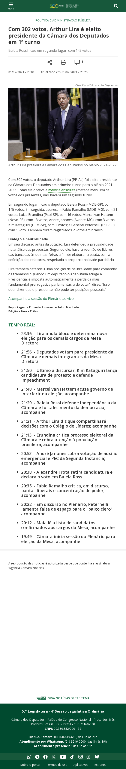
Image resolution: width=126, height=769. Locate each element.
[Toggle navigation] (116, 6)
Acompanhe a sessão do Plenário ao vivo (41, 298)
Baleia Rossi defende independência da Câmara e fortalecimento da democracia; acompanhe (68, 407)
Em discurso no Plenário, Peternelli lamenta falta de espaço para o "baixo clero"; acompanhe (67, 509)
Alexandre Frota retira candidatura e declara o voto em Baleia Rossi (66, 474)
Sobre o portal (30, 765)
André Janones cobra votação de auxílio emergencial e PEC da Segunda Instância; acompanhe (69, 458)
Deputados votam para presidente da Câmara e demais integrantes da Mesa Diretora (67, 356)
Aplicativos (81, 765)
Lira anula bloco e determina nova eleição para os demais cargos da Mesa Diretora (64, 338)
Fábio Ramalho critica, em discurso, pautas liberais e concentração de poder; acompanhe (65, 490)
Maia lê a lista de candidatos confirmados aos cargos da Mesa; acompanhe (68, 525)
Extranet (100, 765)
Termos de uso (57, 765)
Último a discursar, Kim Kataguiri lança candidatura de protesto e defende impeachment (69, 375)
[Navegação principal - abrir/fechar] (11, 6)
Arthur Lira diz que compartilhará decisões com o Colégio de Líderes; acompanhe (69, 423)
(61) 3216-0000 (75, 741)
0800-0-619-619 (65, 737)
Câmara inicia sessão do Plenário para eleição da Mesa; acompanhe (68, 539)
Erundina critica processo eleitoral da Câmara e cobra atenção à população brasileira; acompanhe (67, 439)
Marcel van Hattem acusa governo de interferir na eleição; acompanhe (67, 391)
